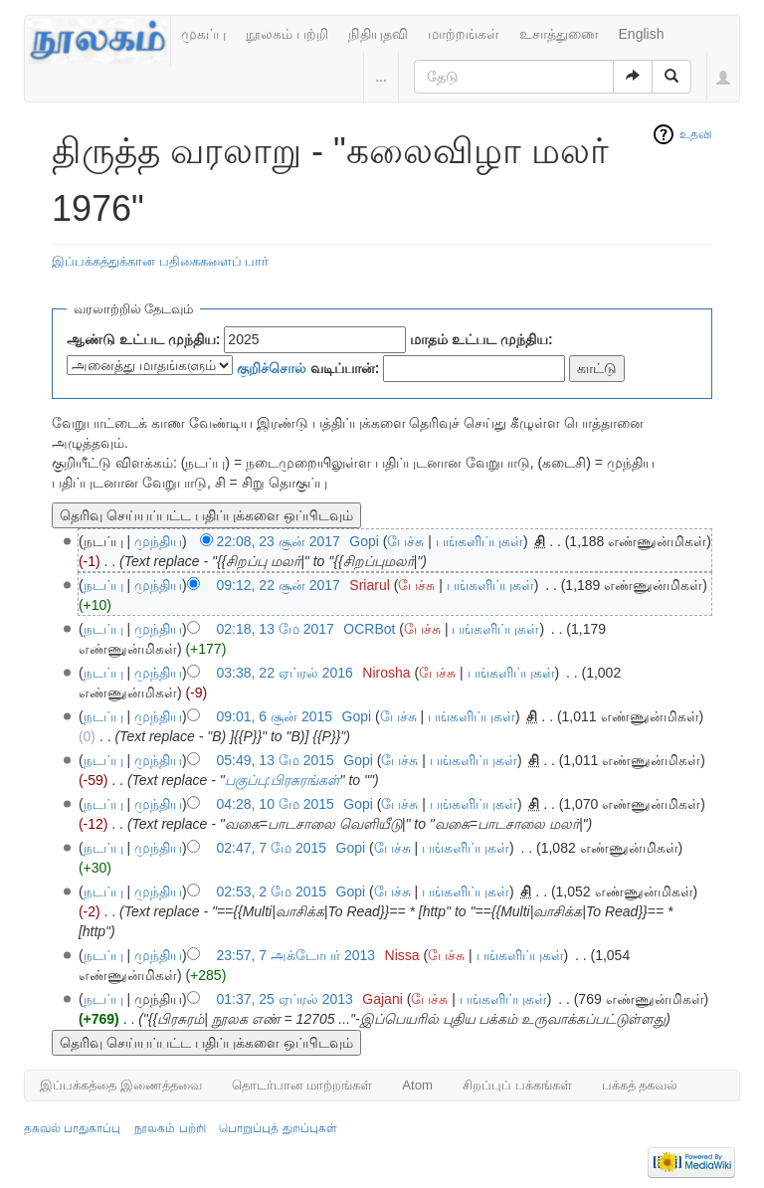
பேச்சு (405, 541)
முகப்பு (203, 34)
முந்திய (158, 541)
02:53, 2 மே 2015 (272, 891)
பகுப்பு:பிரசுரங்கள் (282, 780)
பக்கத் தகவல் (640, 1085)
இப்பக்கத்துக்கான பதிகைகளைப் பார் (160, 261)
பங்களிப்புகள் (479, 541)
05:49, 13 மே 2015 (275, 760)
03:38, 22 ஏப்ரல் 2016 (285, 673)
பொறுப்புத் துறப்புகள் (277, 1128)
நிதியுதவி (378, 34)
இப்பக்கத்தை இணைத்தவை (121, 1085)
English (642, 34)
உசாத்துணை (559, 34)
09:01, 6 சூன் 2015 (275, 716)
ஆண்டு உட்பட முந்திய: (143, 339)
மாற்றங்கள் (463, 34)
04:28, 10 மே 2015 (275, 804)
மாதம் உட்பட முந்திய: (481, 339)
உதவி (695, 134)
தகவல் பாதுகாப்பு (72, 1128)
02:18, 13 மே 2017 (275, 629)
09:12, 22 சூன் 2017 (278, 585)
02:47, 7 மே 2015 (272, 848)
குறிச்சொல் (271, 368)
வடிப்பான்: (308, 368)
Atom (417, 1085)
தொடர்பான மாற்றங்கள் (302, 1085)
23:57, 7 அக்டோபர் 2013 (296, 955)
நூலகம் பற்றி (287, 34)
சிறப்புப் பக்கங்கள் (517, 1085)
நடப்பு (103, 585)
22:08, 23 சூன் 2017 (278, 541)
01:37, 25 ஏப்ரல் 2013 (285, 999)
